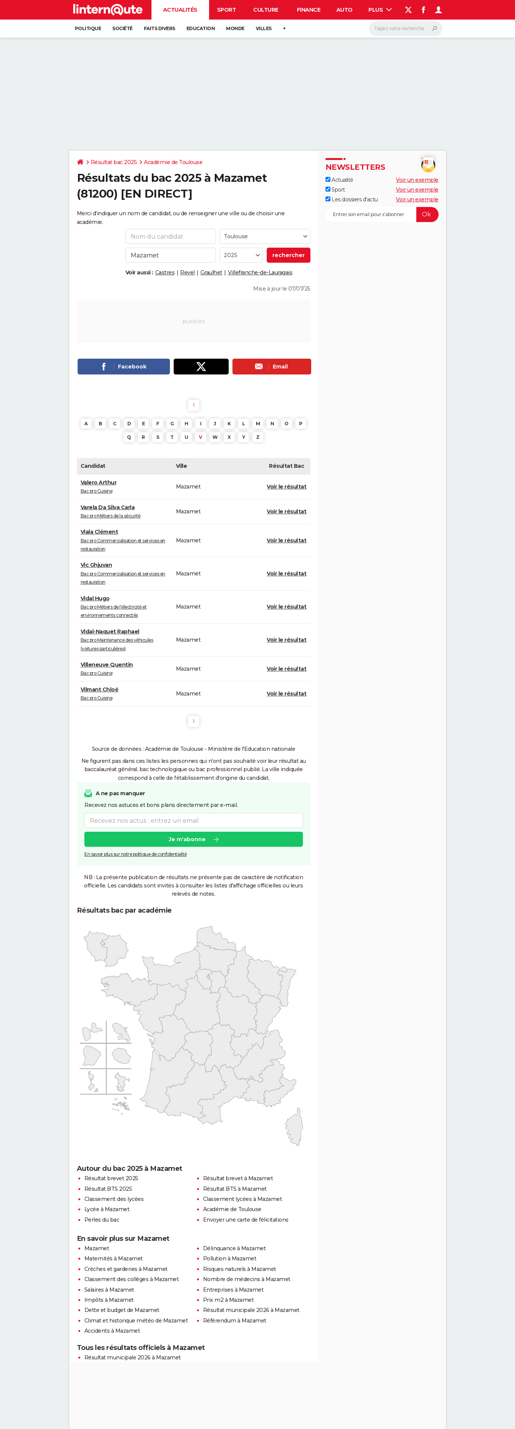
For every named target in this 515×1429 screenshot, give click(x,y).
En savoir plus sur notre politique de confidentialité (135, 854)
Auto (344, 9)
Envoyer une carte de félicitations (246, 1219)
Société (122, 28)
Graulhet (211, 272)
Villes (264, 28)
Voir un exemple (417, 180)
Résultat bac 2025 (114, 162)
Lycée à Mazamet (107, 1209)
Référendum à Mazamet (234, 1320)
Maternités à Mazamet (113, 1258)
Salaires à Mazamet (109, 1289)
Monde (235, 28)
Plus (380, 9)
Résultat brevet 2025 (111, 1178)
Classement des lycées (114, 1199)
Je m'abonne (186, 839)
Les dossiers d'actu (352, 199)
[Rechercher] (405, 28)
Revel (187, 272)
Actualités (180, 9)
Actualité (339, 180)
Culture (265, 9)
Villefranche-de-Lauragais (260, 272)
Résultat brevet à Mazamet (238, 1178)
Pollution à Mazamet (230, 1258)
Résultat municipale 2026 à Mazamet (251, 1310)
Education (200, 28)
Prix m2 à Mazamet (228, 1300)
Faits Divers (159, 28)
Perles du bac (101, 1219)
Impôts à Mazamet (109, 1300)
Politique (88, 28)
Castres (165, 272)
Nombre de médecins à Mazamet (246, 1279)
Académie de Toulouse (173, 162)
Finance (309, 9)
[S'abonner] (382, 214)
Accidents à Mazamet (112, 1330)
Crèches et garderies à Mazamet (126, 1269)
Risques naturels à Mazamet (239, 1269)
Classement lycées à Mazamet (242, 1199)
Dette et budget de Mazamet (121, 1310)
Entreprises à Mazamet (233, 1289)
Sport (226, 9)
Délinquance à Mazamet (234, 1248)
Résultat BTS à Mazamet (235, 1189)
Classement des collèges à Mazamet (131, 1279)
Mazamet (96, 1248)
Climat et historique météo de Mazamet (136, 1320)
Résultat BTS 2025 (108, 1189)
